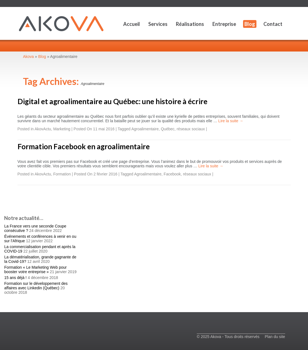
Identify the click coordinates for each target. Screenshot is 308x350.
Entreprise (224, 24)
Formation (62, 174)
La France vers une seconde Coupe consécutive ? (35, 228)
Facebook (172, 174)
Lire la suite (230, 121)
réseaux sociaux (191, 129)
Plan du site (275, 336)
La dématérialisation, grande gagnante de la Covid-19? (40, 259)
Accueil (131, 24)
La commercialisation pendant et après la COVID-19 (39, 248)
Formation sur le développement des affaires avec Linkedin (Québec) (35, 285)
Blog (249, 24)
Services (158, 24)
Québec (167, 129)
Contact (272, 24)
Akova (28, 56)
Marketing (61, 129)
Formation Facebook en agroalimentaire (84, 146)
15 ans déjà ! (15, 277)
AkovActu (43, 129)
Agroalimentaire (145, 129)
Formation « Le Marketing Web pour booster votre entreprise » (35, 269)
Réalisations (190, 24)
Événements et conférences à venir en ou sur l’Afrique (40, 238)
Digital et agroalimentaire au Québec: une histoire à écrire (112, 101)
